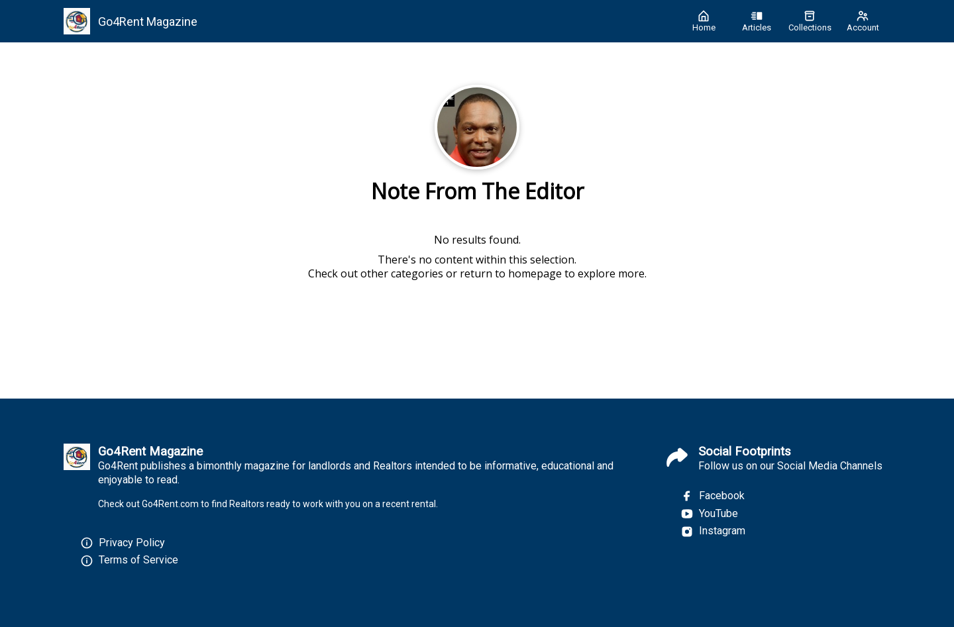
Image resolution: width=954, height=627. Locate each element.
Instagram (712, 531)
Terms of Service (138, 560)
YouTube (709, 513)
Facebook (712, 496)
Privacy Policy (132, 542)
